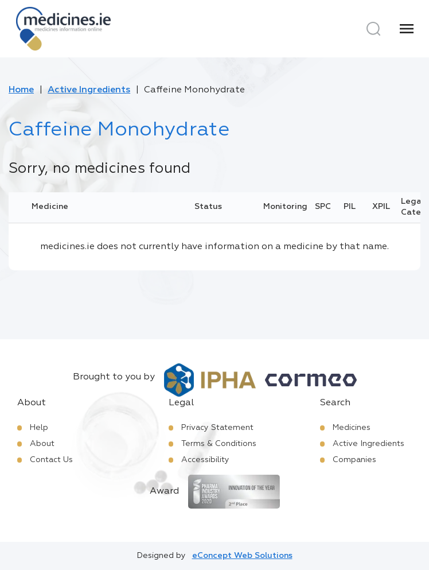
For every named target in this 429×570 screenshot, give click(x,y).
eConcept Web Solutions (242, 556)
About (42, 444)
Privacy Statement (217, 428)
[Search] (373, 28)
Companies (354, 460)
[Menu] (406, 28)
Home (21, 90)
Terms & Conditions (218, 444)
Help (39, 428)
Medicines (351, 428)
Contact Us (51, 460)
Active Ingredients (89, 90)
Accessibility (205, 460)
